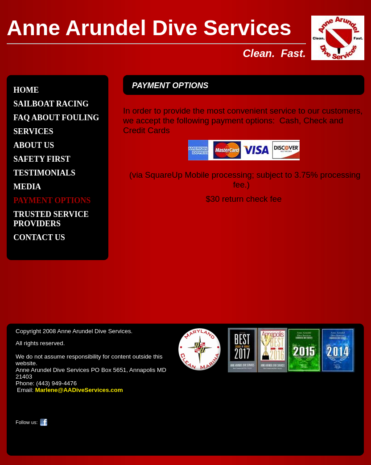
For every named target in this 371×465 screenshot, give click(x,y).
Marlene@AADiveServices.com (79, 390)
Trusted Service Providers (51, 219)
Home (26, 90)
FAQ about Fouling (56, 117)
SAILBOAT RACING (51, 103)
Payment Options (52, 200)
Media (27, 186)
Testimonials (44, 172)
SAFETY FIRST (41, 159)
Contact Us (39, 237)
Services (33, 131)
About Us (33, 145)
